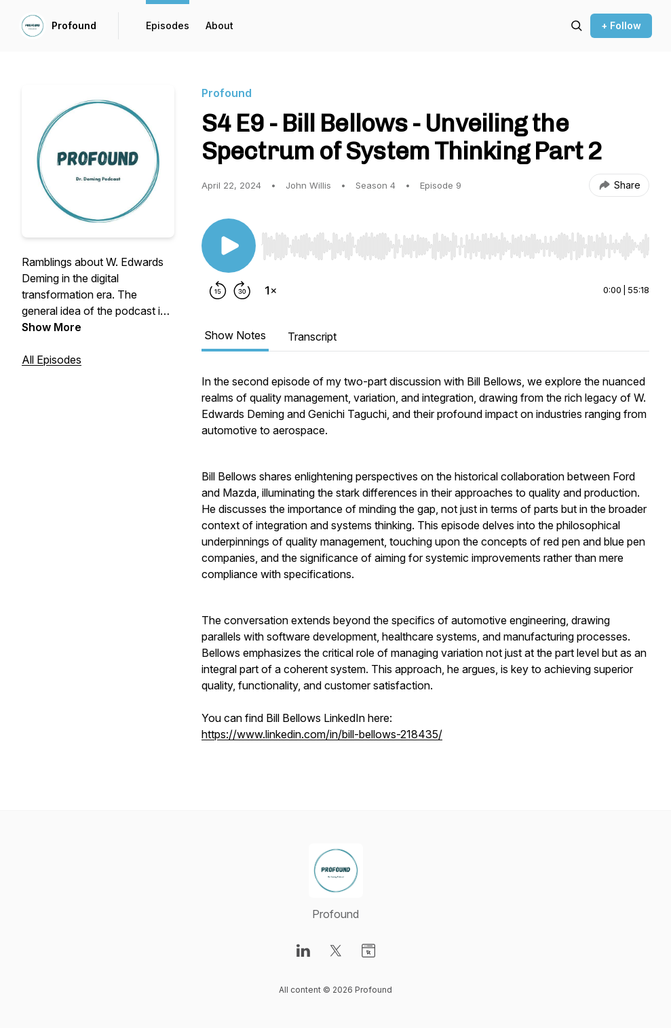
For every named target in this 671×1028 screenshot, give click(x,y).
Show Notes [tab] (235, 335)
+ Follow (621, 25)
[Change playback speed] (270, 290)
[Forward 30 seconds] (242, 290)
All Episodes (51, 359)
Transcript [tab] (312, 336)
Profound (74, 25)
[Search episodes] (576, 26)
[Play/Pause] (229, 245)
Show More (51, 327)
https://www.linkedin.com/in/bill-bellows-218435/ (322, 734)
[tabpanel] (425, 564)
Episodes (167, 25)
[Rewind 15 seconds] (217, 290)
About (219, 25)
